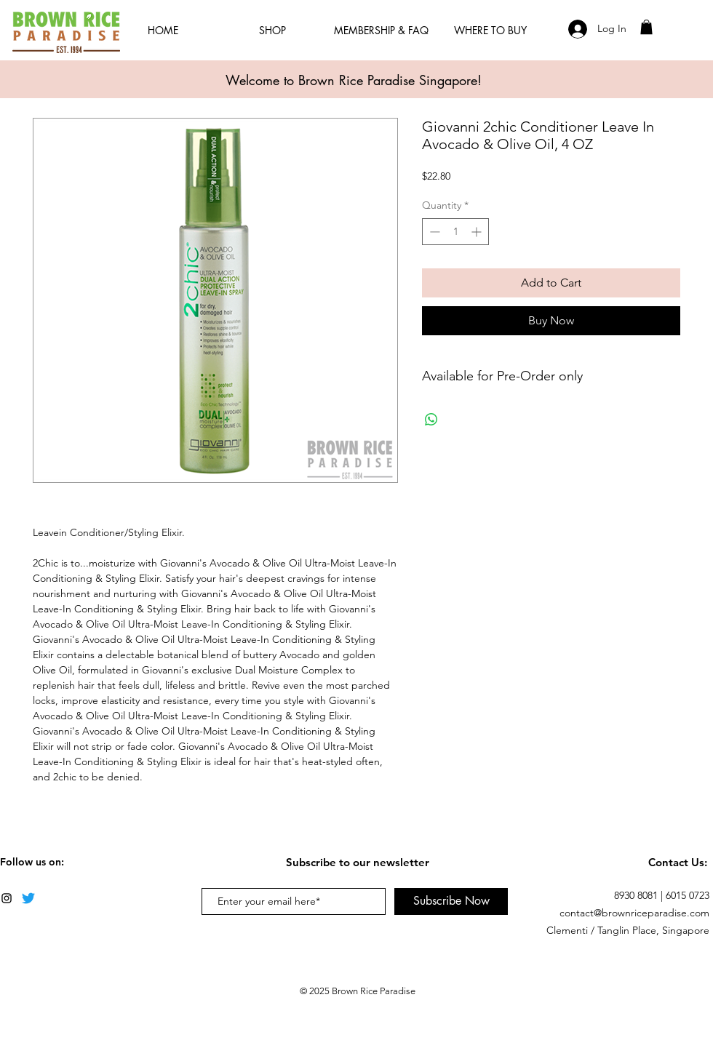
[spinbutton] (455, 231)
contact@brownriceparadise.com (634, 912)
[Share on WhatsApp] (431, 419)
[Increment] (478, 231)
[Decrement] (433, 231)
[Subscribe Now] (451, 901)
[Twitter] (28, 898)
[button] (646, 27)
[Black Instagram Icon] (6, 898)
